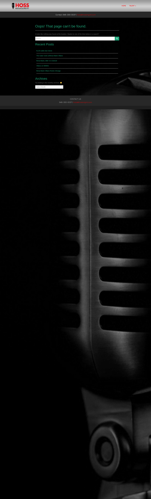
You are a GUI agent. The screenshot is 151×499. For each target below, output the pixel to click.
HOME (124, 6)
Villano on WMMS (42, 66)
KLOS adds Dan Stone (44, 51)
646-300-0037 (65, 102)
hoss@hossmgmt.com (86, 15)
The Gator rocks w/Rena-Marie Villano (49, 56)
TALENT (132, 6)
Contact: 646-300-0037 (66, 15)
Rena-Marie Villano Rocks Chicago (48, 71)
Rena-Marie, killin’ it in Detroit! (46, 61)
